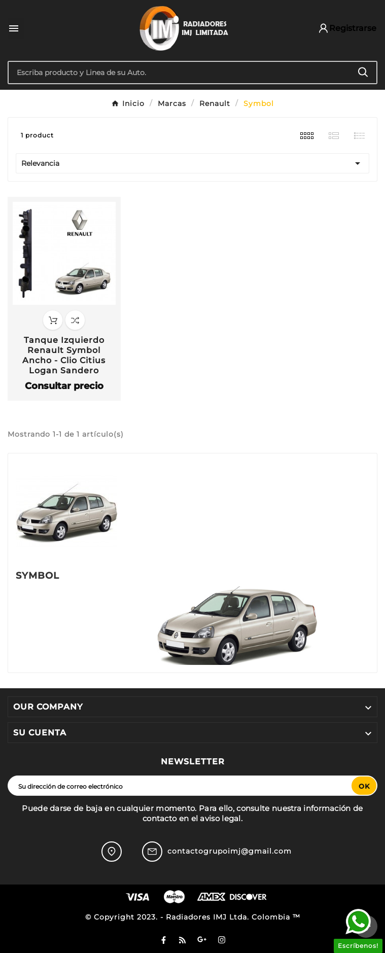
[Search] (363, 72)
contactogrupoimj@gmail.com (229, 851)
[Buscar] (179, 72)
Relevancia (192, 163)
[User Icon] (342, 28)
